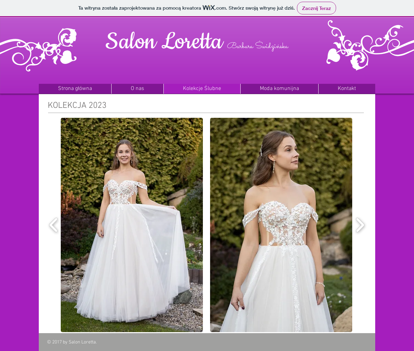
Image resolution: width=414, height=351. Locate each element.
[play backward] (53, 225)
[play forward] (360, 225)
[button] (132, 225)
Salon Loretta (163, 41)
